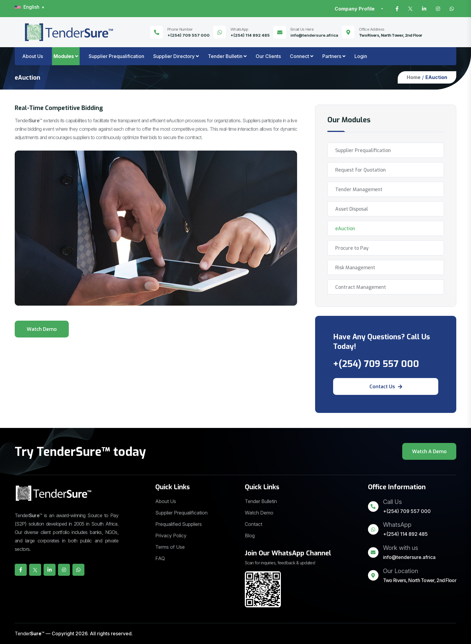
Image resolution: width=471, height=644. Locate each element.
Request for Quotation (360, 170)
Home (414, 77)
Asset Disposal (351, 209)
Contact (253, 524)
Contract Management (360, 287)
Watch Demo (259, 513)
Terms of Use (170, 547)
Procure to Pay (352, 248)
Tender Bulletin (261, 501)
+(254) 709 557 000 (188, 35)
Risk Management (355, 267)
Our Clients (268, 56)
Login (360, 56)
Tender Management (358, 189)
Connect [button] (299, 56)
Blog (250, 536)
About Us (32, 56)
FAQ (160, 558)
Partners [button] (331, 56)
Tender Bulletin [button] (225, 56)
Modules (63, 56)
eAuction (345, 228)
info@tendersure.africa (314, 35)
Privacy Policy (171, 536)
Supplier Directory (174, 56)
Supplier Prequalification (116, 56)
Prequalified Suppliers (178, 524)
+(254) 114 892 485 (250, 35)
